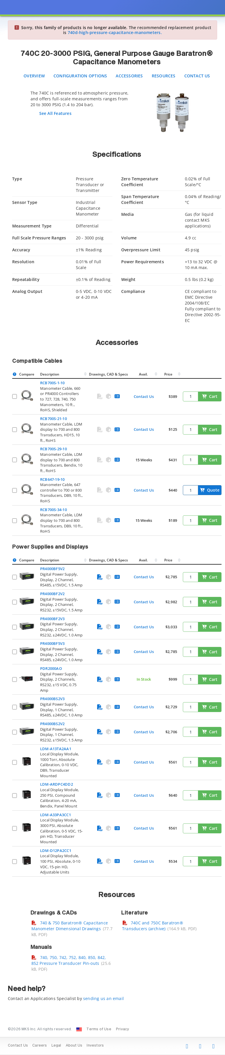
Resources (164, 76)
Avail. (144, 374)
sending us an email (103, 998)
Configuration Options (80, 76)
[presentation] (112, 527)
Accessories (129, 76)
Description (49, 374)
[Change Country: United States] (79, 1029)
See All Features (55, 113)
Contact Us (197, 76)
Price (168, 374)
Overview (34, 76)
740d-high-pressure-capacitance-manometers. (115, 32)
